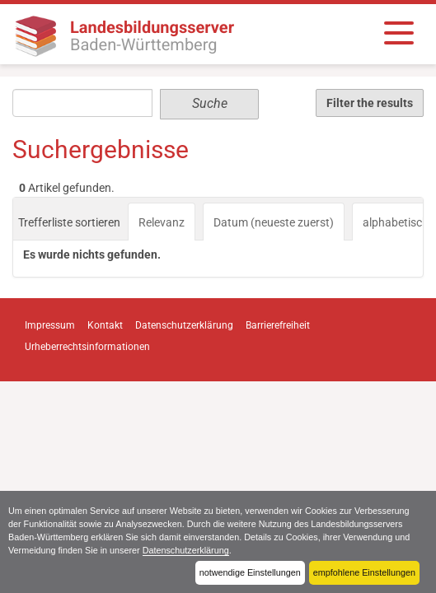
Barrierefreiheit (278, 325)
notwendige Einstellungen (250, 572)
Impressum (50, 325)
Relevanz (161, 222)
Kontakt (105, 325)
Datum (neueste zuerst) (273, 222)
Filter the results (369, 103)
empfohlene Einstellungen (364, 572)
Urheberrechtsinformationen (87, 347)
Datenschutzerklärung (186, 550)
